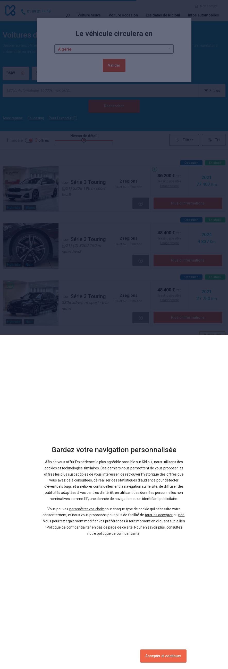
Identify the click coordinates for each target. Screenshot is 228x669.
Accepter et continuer (163, 656)
